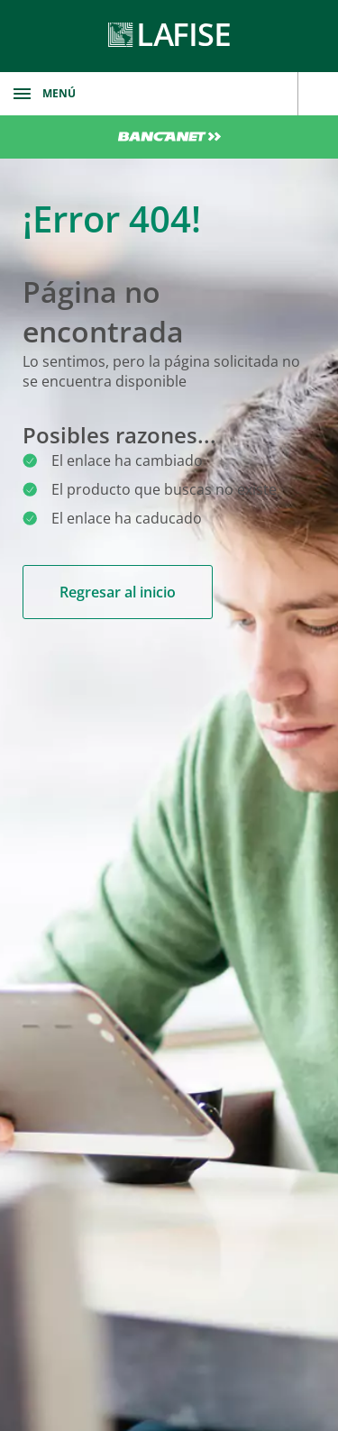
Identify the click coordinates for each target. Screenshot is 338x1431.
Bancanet (169, 137)
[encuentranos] (317, 93)
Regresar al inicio (117, 592)
